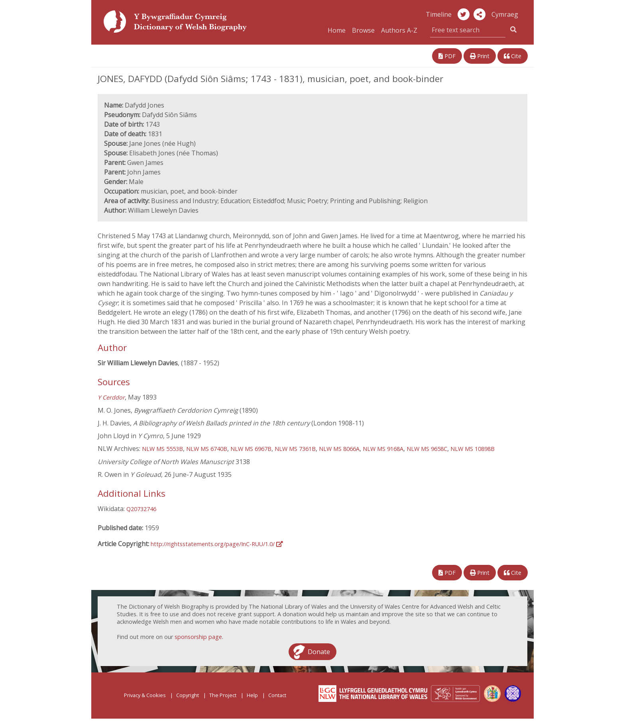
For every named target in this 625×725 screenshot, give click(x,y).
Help (252, 695)
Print (479, 56)
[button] (479, 14)
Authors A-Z (399, 30)
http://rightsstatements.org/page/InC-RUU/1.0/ (217, 544)
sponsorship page (198, 637)
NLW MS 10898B (472, 449)
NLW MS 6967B (250, 449)
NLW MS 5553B (162, 449)
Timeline (439, 14)
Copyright (187, 695)
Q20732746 (141, 509)
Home (337, 30)
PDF (447, 56)
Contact (277, 695)
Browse (363, 30)
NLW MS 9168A (383, 449)
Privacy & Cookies (145, 695)
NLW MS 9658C (427, 449)
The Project (222, 695)
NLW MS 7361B (295, 449)
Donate (319, 651)
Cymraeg (504, 14)
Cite (512, 56)
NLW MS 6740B (206, 449)
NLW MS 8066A (339, 449)
